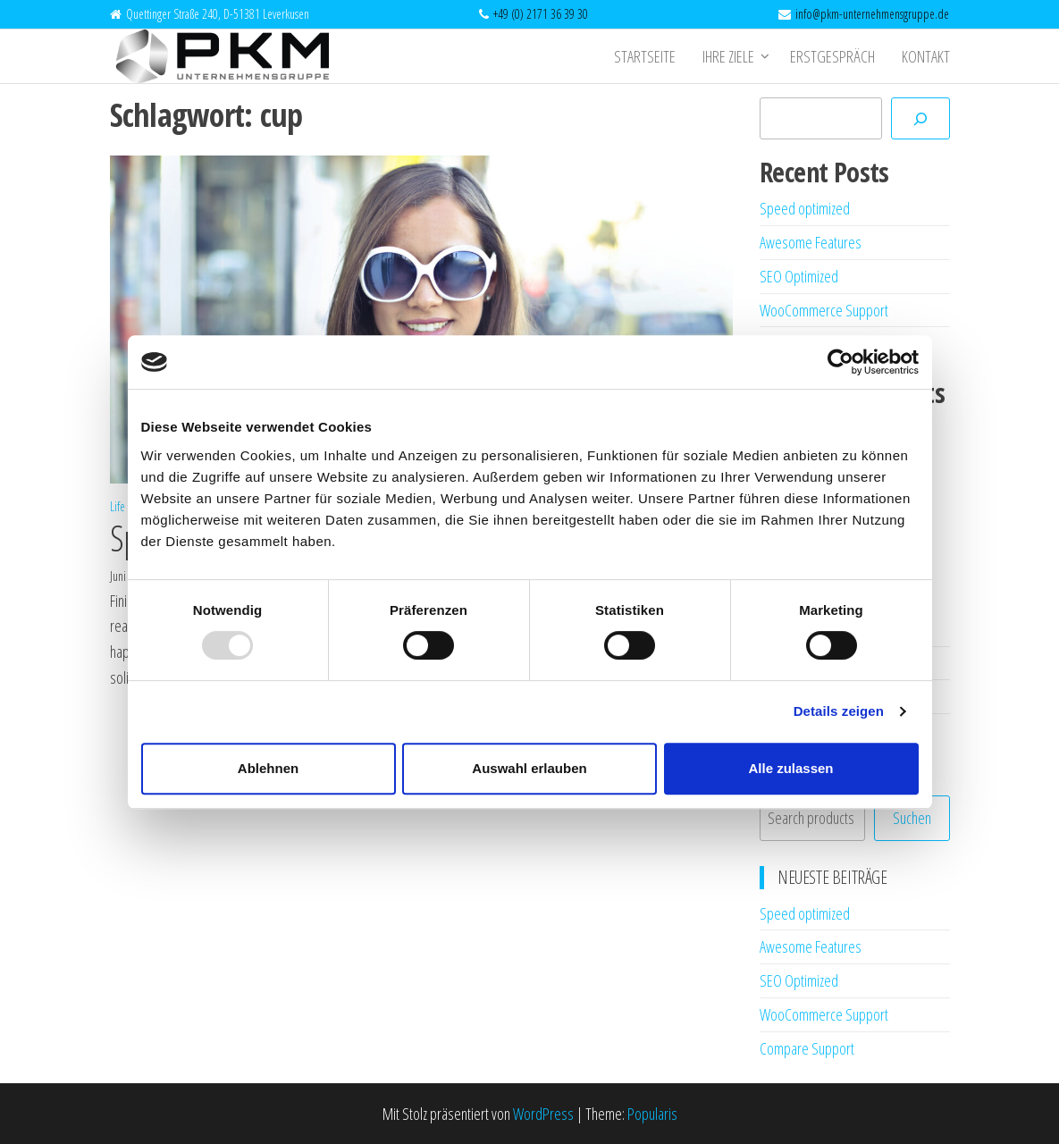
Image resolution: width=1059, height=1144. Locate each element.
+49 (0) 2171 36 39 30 (540, 13)
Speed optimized (805, 208)
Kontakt (926, 56)
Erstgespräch (832, 56)
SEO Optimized (799, 276)
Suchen (912, 818)
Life (117, 506)
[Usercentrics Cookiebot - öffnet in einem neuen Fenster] (840, 362)
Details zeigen (839, 711)
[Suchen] (920, 118)
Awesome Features (810, 242)
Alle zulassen (790, 768)
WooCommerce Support (824, 310)
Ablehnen (268, 768)
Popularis (652, 1113)
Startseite (645, 56)
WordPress (543, 1113)
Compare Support (807, 1048)
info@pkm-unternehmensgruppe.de (872, 13)
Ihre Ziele (728, 56)
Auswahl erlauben (529, 768)
